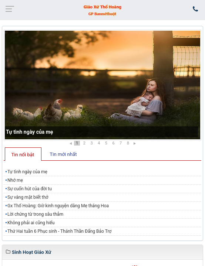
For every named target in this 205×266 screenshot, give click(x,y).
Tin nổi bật (22, 154)
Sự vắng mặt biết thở (27, 197)
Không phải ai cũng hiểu (30, 222)
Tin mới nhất (63, 154)
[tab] (23, 154)
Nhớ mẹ (15, 180)
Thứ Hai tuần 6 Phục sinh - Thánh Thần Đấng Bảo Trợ (59, 231)
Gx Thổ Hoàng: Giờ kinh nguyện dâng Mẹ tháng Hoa (58, 205)
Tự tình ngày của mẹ (29, 132)
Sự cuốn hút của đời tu (29, 188)
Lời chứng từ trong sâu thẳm (35, 214)
